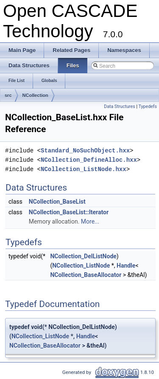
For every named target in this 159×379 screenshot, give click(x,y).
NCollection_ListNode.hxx (83, 169)
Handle (126, 265)
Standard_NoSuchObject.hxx (85, 151)
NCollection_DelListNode (83, 256)
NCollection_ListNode (81, 265)
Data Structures (119, 106)
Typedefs (147, 106)
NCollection (35, 95)
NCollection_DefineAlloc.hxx (89, 160)
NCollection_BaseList (57, 201)
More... (90, 221)
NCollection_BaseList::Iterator (69, 212)
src (8, 95)
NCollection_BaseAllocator (85, 274)
